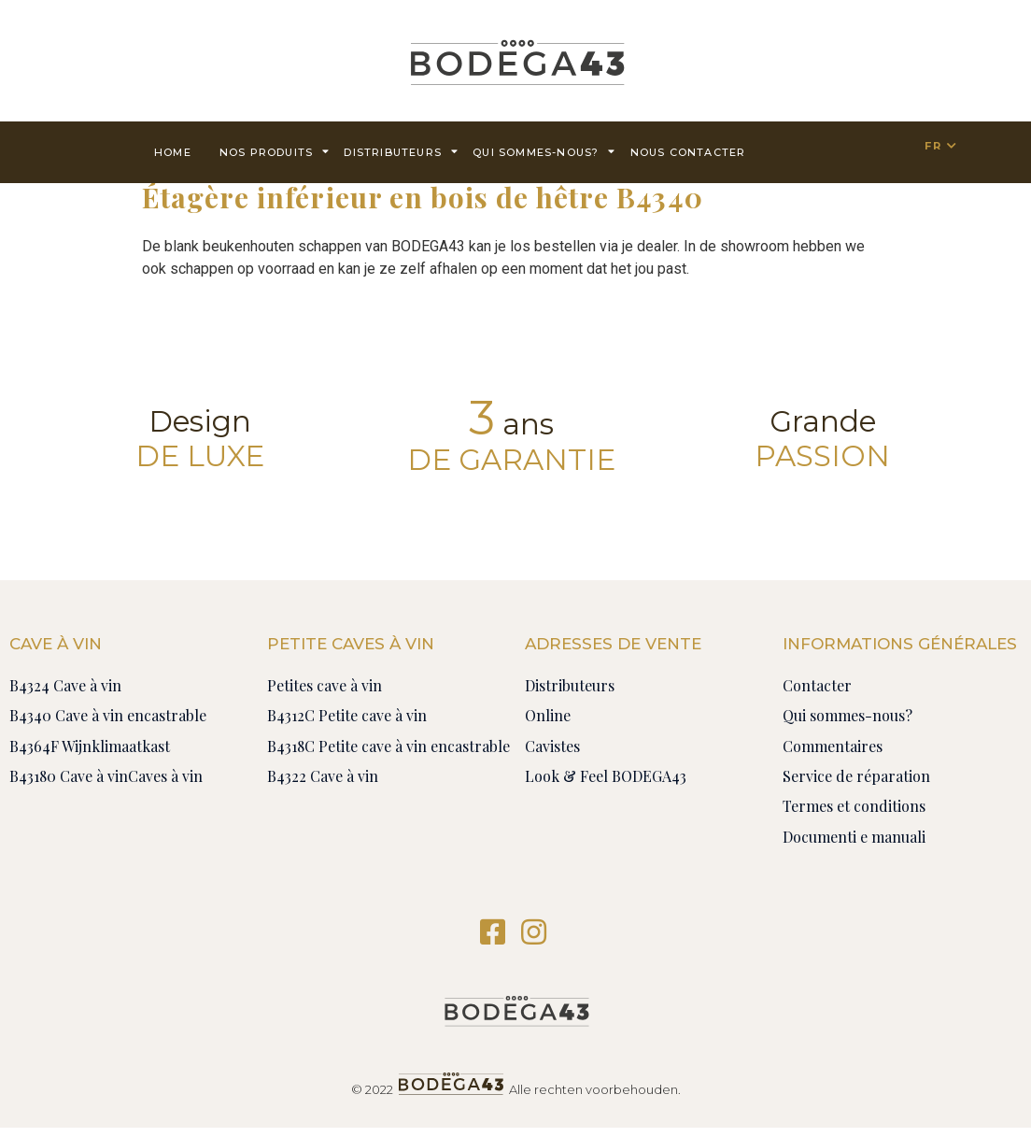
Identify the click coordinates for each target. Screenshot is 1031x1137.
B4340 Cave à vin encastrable (107, 715)
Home (172, 152)
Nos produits (275, 150)
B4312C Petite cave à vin (347, 715)
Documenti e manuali (854, 836)
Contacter (817, 685)
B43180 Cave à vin (68, 776)
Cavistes (552, 746)
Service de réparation (856, 776)
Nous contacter (688, 152)
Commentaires (833, 746)
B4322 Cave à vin (322, 776)
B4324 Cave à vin (65, 685)
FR (932, 145)
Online (548, 715)
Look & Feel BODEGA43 (605, 776)
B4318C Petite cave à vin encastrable (388, 746)
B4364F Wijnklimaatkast (89, 746)
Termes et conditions (854, 806)
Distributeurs (401, 150)
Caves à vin (165, 776)
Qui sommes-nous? (544, 150)
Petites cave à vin (324, 685)
